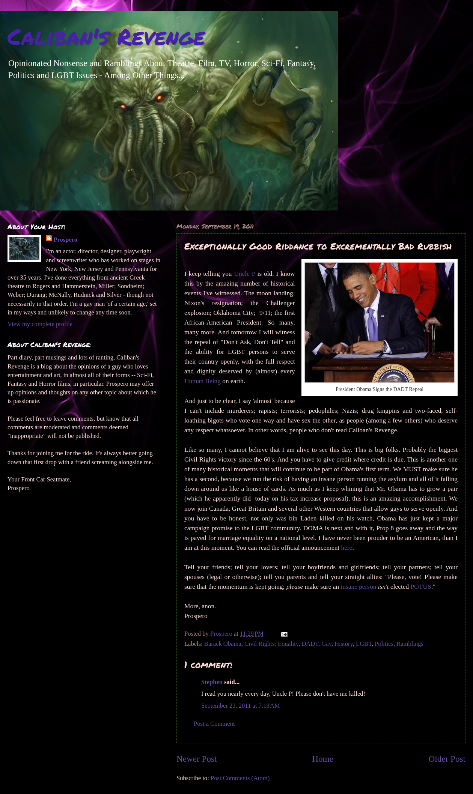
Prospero (65, 239)
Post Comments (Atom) (240, 778)
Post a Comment (214, 723)
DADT (309, 643)
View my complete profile (40, 324)
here (346, 547)
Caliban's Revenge (106, 36)
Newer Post (196, 759)
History (343, 643)
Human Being (202, 381)
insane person (358, 586)
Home (322, 759)
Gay (326, 643)
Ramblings (409, 643)
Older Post (447, 759)
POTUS (421, 586)
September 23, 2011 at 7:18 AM (240, 705)
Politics (384, 643)
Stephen (212, 682)
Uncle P (244, 273)
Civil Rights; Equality (271, 643)
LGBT (364, 643)
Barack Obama (222, 643)
